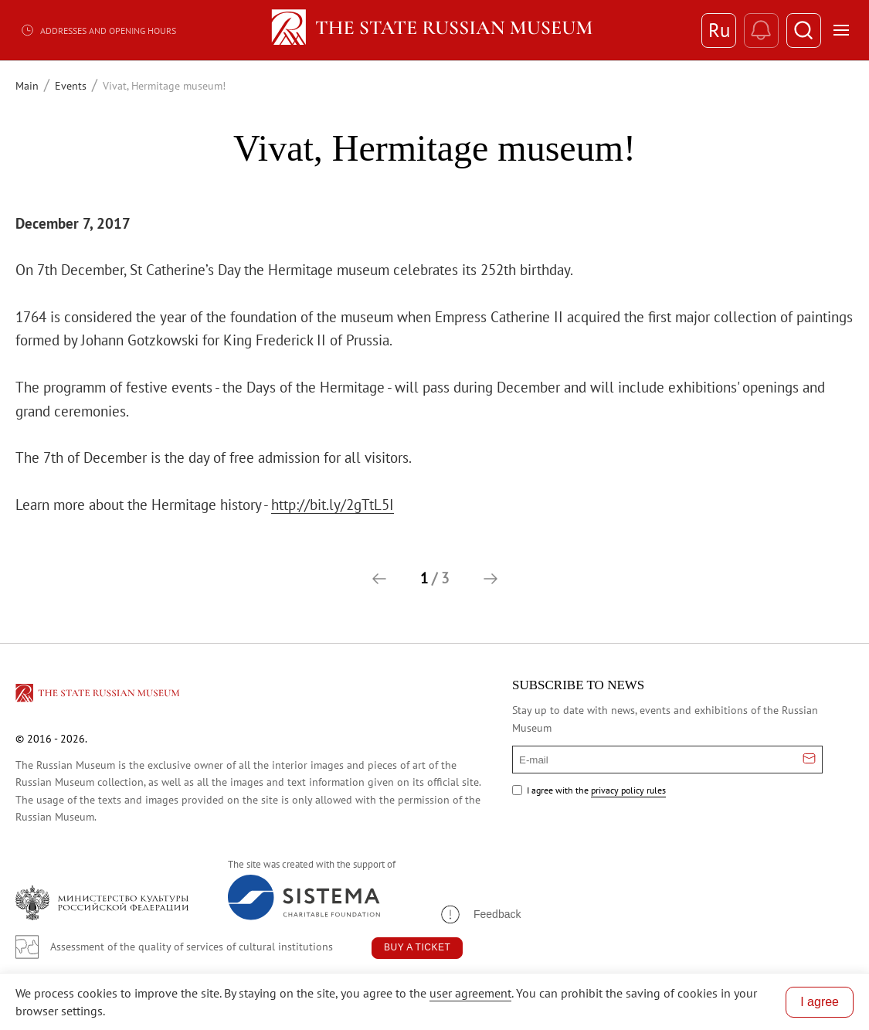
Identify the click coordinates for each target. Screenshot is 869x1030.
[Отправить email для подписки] (809, 759)
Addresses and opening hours (98, 30)
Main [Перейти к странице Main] (27, 86)
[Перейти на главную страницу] (98, 695)
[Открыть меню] (841, 30)
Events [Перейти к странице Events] (71, 86)
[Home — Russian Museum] (434, 30)
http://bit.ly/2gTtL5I (332, 504)
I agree (819, 1001)
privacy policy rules (628, 790)
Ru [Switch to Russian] (719, 30)
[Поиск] (803, 30)
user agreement (470, 993)
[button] (379, 578)
